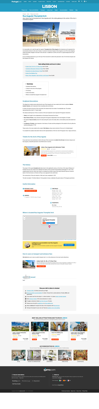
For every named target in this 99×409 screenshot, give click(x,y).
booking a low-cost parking (53, 314)
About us (56, 381)
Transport (42, 10)
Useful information (30, 92)
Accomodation (61, 1)
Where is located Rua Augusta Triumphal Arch (36, 94)
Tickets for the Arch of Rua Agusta (33, 88)
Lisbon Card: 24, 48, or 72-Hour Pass (34, 66)
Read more (21, 384)
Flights (54, 1)
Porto (29, 1)
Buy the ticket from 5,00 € (31, 190)
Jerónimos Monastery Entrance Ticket (34, 68)
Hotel (19, 362)
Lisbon (25, 1)
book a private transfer (61, 303)
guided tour (40, 309)
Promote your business (66, 403)
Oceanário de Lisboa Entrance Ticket (34, 71)
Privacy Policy (84, 403)
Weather (71, 10)
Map (77, 10)
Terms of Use (78, 403)
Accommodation (63, 10)
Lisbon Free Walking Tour (31, 73)
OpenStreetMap (70, 239)
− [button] (24, 219)
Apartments (49, 362)
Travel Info (74, 1)
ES (53, 390)
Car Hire (68, 1)
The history (28, 90)
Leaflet (65, 239)
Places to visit (41, 1)
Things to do (24, 10)
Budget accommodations (34, 362)
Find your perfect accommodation (34, 299)
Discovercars (56, 312)
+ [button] (24, 217)
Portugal (16, 2)
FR (53, 392)
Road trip (49, 1)
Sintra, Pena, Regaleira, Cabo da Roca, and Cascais (37, 75)
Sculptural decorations (31, 86)
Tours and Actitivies (33, 10)
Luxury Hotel (80, 362)
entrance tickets (33, 305)
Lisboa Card (49, 10)
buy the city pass (43, 307)
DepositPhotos (61, 397)
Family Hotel (65, 362)
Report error (73, 403)
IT (53, 388)
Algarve (35, 1)
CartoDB (74, 239)
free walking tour (49, 309)
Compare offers (30, 297)
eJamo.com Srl (22, 403)
